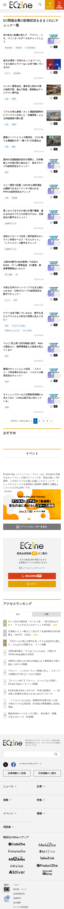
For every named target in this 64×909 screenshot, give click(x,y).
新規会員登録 (31, 576)
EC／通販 (8, 274)
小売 (6, 99)
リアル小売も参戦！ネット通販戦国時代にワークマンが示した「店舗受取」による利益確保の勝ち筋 (23, 115)
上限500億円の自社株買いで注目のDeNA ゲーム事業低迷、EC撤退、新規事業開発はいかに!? (22, 265)
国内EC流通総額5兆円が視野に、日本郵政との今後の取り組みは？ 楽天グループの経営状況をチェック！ (23, 162)
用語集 (8, 827)
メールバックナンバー (32, 568)
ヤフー (7, 73)
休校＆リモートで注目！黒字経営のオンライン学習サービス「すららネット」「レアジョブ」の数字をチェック (23, 239)
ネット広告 (27, 330)
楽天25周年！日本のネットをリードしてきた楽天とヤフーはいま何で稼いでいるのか (23, 63)
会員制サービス (10, 223)
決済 (15, 300)
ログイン (31, 584)
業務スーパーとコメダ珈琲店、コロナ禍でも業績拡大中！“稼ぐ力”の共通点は (23, 139)
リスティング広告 (18, 326)
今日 (18, 614)
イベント (10, 813)
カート (7, 300)
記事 (41, 786)
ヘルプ (16, 885)
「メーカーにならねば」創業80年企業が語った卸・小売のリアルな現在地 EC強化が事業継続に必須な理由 (34, 703)
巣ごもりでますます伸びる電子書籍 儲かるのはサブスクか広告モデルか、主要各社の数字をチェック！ (23, 214)
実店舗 (14, 198)
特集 (41, 800)
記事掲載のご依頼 (17, 773)
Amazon (19, 48)
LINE (7, 407)
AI (16, 274)
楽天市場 (17, 73)
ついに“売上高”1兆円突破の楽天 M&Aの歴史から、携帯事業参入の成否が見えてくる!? (23, 346)
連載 (7, 800)
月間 (46, 614)
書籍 (41, 813)
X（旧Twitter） (31, 48)
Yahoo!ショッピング (12, 330)
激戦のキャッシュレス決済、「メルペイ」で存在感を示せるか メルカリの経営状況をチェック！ (23, 372)
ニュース (10, 786)
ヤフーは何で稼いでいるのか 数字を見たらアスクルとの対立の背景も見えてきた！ (23, 316)
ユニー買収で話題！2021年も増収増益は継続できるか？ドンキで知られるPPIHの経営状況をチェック (22, 188)
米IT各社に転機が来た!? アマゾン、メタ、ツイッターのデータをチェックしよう (23, 38)
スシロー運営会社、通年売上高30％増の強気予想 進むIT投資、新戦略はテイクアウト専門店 (23, 89)
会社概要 (17, 903)
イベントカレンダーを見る (31, 526)
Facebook (8, 48)
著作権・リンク (20, 889)
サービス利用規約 (20, 907)
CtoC (7, 382)
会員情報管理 (19, 894)
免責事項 (17, 898)
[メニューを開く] (5, 5)
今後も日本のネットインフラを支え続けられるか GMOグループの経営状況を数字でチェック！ (23, 290)
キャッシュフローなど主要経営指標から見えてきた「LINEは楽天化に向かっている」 (23, 397)
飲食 (13, 147)
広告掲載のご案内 (47, 773)
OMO (14, 99)
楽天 (6, 172)
